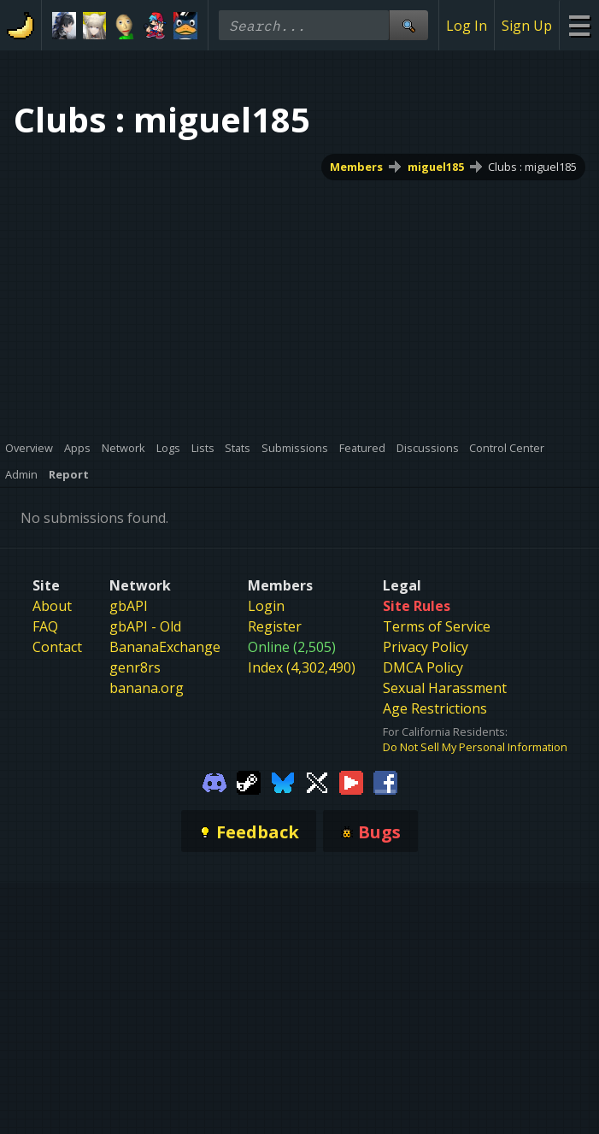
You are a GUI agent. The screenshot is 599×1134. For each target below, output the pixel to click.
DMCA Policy (423, 667)
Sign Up (527, 25)
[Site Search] (408, 25)
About (52, 605)
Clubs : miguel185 (532, 166)
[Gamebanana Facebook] (385, 781)
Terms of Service (436, 626)
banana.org (146, 688)
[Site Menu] (579, 25)
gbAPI (128, 605)
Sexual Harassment (445, 688)
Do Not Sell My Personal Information (475, 747)
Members (356, 166)
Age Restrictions (435, 708)
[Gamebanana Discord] (214, 781)
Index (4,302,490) (301, 667)
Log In (466, 25)
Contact (57, 647)
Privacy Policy (425, 647)
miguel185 (436, 166)
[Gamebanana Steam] (248, 781)
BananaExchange (164, 647)
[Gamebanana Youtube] (351, 781)
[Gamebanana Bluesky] (283, 781)
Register (275, 626)
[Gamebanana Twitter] (317, 781)
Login (266, 605)
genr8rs (135, 667)
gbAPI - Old (145, 626)
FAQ (45, 626)
